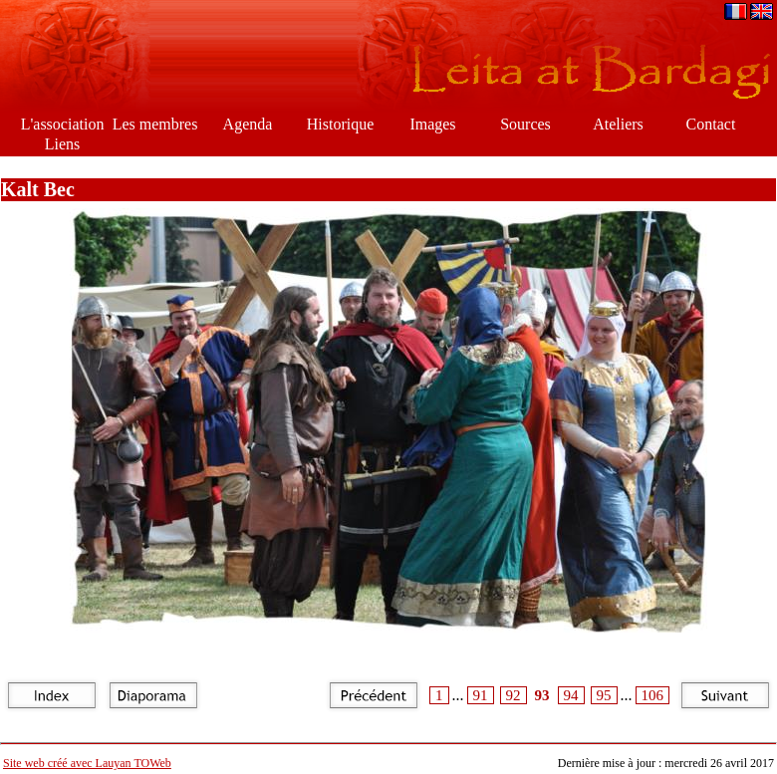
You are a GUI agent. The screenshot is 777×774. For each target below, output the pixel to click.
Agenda (248, 124)
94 (571, 695)
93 (542, 695)
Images (432, 124)
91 (480, 695)
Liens (63, 143)
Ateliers (618, 124)
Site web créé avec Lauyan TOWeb (87, 763)
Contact (711, 124)
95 (604, 695)
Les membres (155, 124)
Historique (341, 124)
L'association (63, 124)
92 (513, 695)
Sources (525, 124)
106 (653, 695)
